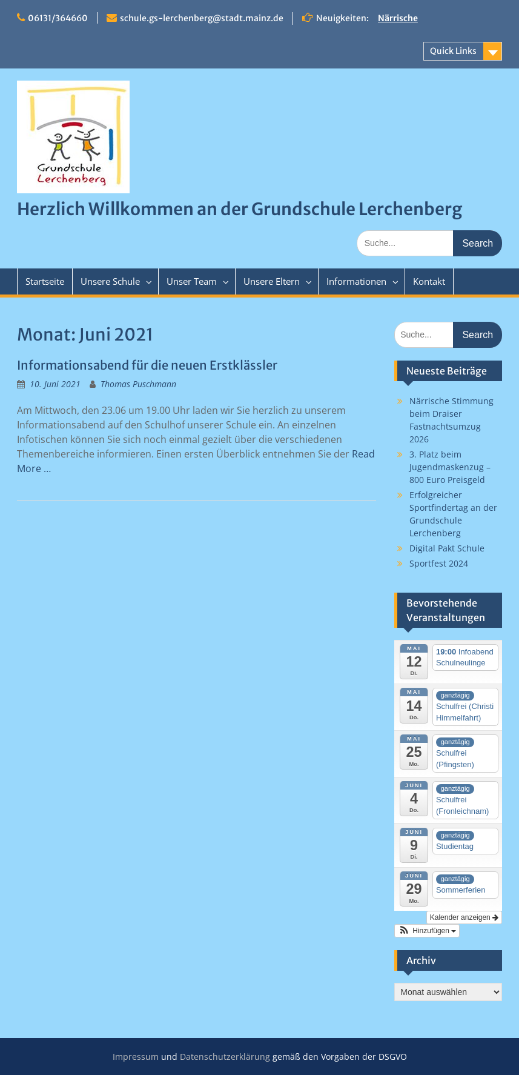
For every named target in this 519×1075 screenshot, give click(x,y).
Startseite (44, 281)
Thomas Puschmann (138, 384)
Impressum (136, 1056)
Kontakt (429, 281)
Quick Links (453, 50)
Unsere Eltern (271, 281)
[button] (427, 931)
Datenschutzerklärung (225, 1056)
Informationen (356, 281)
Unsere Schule (110, 281)
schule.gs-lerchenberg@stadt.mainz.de (201, 18)
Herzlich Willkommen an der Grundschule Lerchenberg (239, 209)
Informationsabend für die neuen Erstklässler (147, 365)
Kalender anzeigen (464, 917)
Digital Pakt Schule (446, 548)
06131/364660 (58, 18)
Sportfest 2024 (438, 563)
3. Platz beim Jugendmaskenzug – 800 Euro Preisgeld (450, 466)
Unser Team (192, 281)
